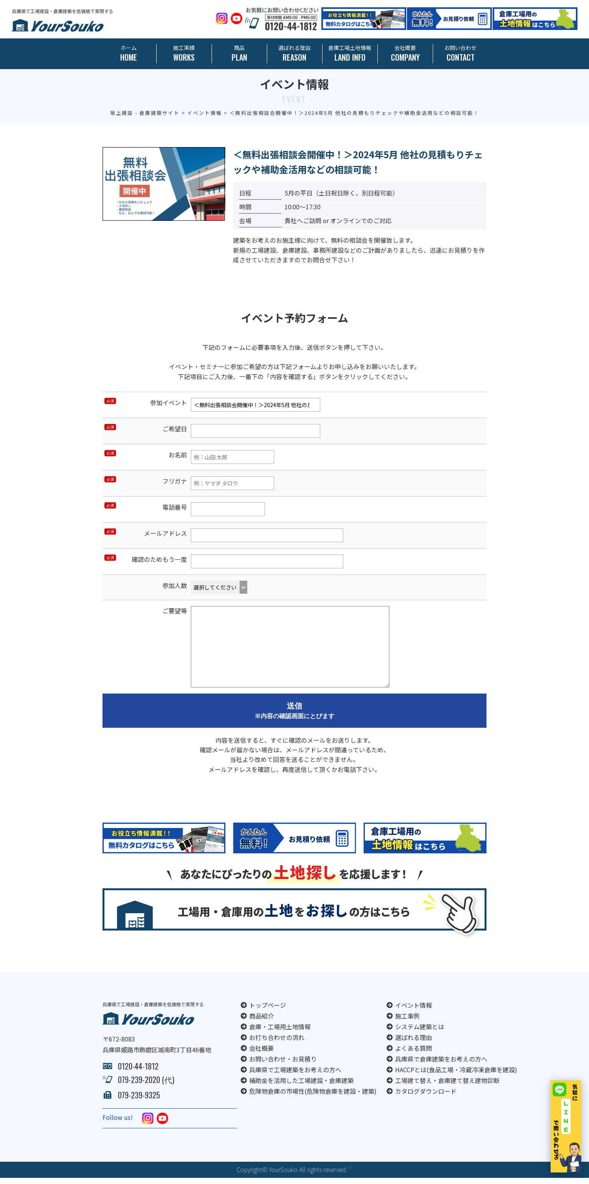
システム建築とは (419, 1032)
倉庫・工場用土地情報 (280, 1032)
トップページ (267, 1011)
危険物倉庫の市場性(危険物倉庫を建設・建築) (313, 1097)
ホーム (128, 53)
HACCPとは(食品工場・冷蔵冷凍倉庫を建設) (456, 1075)
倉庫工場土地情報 (350, 53)
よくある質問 (413, 1054)
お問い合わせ (460, 53)
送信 (294, 714)
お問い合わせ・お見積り (283, 1065)
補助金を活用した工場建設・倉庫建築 (301, 1086)
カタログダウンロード (426, 1097)
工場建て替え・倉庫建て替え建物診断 (447, 1086)
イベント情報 (413, 1011)
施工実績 (184, 53)
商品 (239, 53)
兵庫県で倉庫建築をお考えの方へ (441, 1065)
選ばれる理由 (294, 53)
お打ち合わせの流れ (276, 1043)
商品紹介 (261, 1022)
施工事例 (407, 1022)
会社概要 (405, 53)
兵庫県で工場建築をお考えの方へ (295, 1075)
